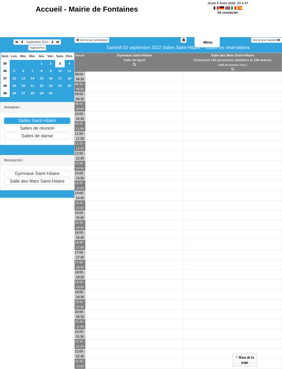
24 (60, 86)
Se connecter (227, 12)
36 (5, 71)
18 (69, 78)
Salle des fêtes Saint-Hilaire (232, 55)
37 (5, 78)
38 (5, 86)
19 (14, 86)
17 (60, 78)
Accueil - (86, 9)
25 (69, 86)
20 (23, 86)
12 (14, 78)
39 (5, 93)
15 (41, 78)
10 (60, 71)
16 (51, 78)
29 (41, 93)
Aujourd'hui (37, 47)
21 (32, 86)
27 (23, 93)
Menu (208, 42)
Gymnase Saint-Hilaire (134, 55)
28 (32, 93)
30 (51, 93)
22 (41, 86)
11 (69, 71)
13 (23, 78)
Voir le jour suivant (267, 40)
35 (5, 63)
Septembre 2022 (37, 42)
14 (32, 78)
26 (14, 93)
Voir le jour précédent (92, 40)
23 (51, 86)
